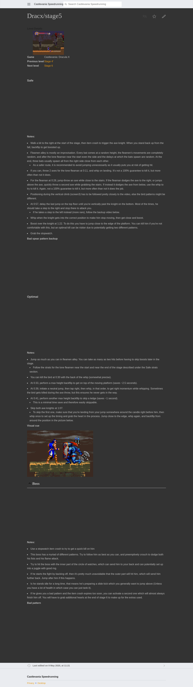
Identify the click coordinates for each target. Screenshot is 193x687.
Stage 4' (48, 61)
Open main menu (29, 4)
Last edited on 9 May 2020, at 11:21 (51, 665)
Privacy (30, 683)
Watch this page (154, 16)
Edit (164, 16)
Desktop (42, 683)
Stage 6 (48, 65)
